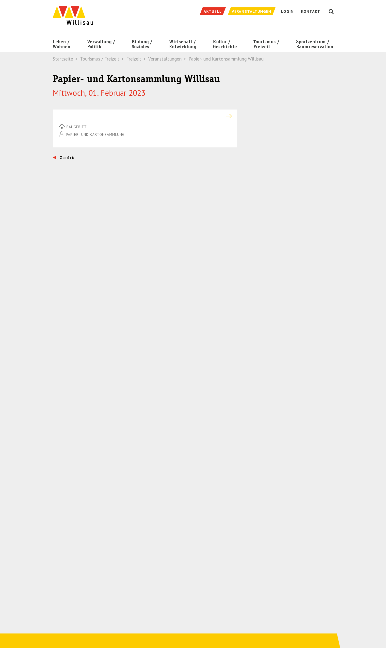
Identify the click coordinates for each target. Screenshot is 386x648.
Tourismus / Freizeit (266, 45)
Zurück (67, 158)
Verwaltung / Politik (101, 45)
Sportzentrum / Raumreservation (314, 45)
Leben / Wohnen (61, 45)
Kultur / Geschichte (225, 45)
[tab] (145, 116)
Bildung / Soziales (142, 45)
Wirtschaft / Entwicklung (182, 45)
